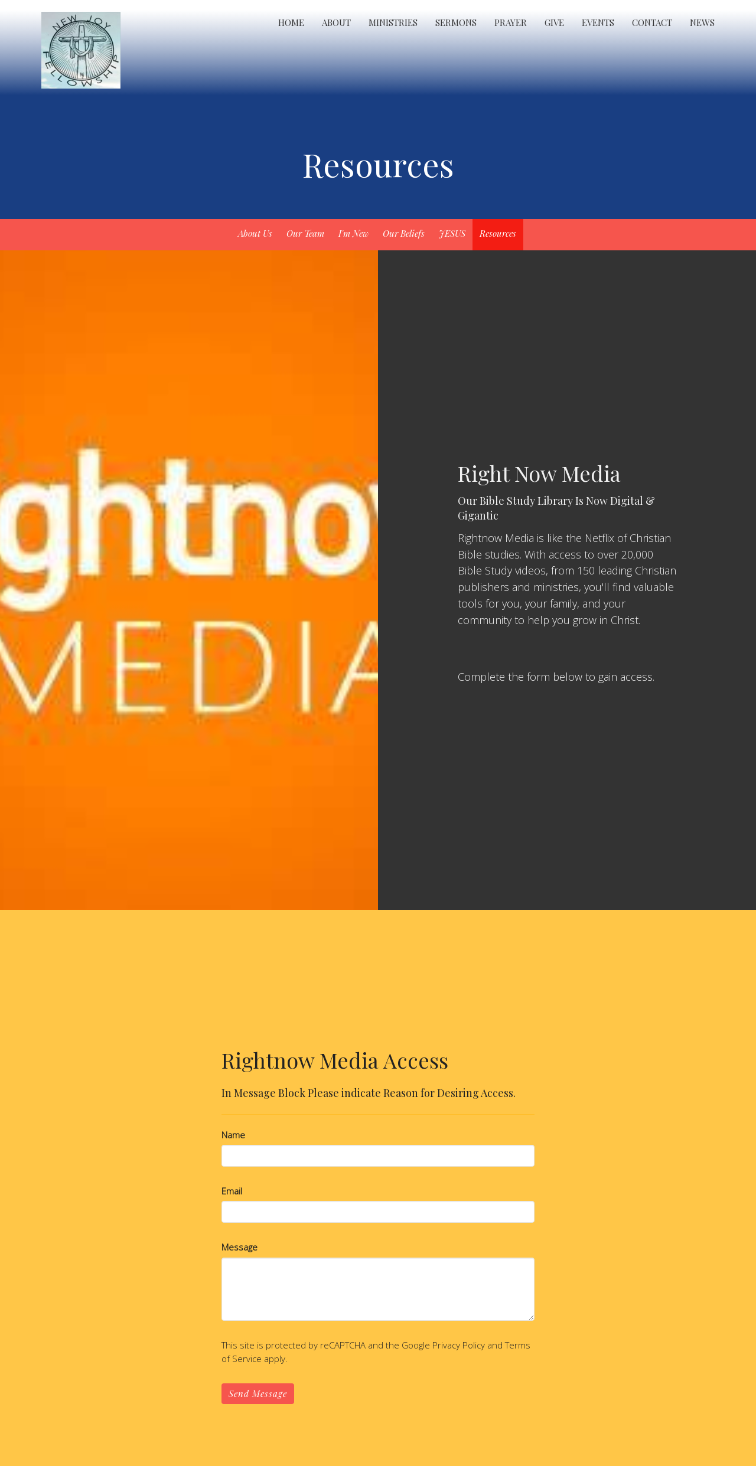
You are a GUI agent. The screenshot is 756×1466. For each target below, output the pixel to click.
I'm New (353, 233)
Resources (498, 233)
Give (554, 22)
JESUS (452, 233)
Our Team (305, 233)
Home (291, 22)
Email (231, 1191)
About (336, 22)
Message (239, 1247)
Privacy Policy (458, 1345)
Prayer (510, 22)
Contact (652, 22)
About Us (255, 233)
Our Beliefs (404, 233)
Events (598, 22)
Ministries (393, 22)
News (702, 22)
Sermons (456, 22)
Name (233, 1135)
